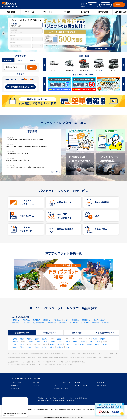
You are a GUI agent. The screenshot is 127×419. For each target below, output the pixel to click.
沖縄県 (68, 347)
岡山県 (60, 344)
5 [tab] (61, 48)
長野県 (60, 342)
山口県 (75, 344)
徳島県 (82, 344)
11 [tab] (75, 48)
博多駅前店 (26, 320)
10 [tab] (72, 48)
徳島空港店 (105, 323)
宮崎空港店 (75, 320)
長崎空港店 (36, 320)
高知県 (104, 344)
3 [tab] (56, 48)
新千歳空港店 (74, 323)
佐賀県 (22, 347)
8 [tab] (68, 48)
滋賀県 (98, 342)
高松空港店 (95, 323)
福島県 (59, 339)
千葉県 (95, 339)
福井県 (45, 342)
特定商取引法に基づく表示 (46, 400)
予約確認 (66, 12)
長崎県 (29, 347)
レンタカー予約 (16, 382)
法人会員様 (85, 12)
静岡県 (75, 342)
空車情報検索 (103, 12)
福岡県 (14, 347)
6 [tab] (63, 48)
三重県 (90, 342)
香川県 (89, 344)
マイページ (36, 385)
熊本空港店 (46, 320)
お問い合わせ (100, 382)
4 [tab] (58, 48)
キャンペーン (48, 12)
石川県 (38, 342)
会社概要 (40, 398)
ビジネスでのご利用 (81, 385)
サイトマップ (70, 400)
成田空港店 (63, 323)
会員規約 (62, 398)
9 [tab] (70, 48)
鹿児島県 (60, 347)
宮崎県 (52, 347)
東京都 (102, 339)
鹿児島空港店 (86, 320)
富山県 (30, 342)
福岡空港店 (15, 320)
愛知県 (83, 342)
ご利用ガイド (58, 385)
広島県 (67, 344)
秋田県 (44, 339)
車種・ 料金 (29, 12)
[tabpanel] (63, 33)
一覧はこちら (54, 172)
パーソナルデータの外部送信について (77, 398)
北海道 (14, 339)
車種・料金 (36, 382)
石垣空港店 (26, 323)
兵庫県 (22, 344)
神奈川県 (15, 342)
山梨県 (53, 342)
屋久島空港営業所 (38, 323)
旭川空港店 (85, 323)
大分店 (66, 320)
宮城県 (37, 339)
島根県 (52, 344)
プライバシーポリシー (51, 398)
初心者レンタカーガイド (61, 388)
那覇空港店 (15, 323)
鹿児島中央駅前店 (99, 320)
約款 (56, 400)
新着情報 (78, 382)
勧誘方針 (62, 400)
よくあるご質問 (101, 385)
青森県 (22, 339)
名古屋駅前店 (52, 323)
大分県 (44, 347)
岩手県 (29, 339)
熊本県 (37, 347)
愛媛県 (97, 344)
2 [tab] (53, 48)
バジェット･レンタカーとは (62, 382)
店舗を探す (11, 12)
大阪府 (14, 344)
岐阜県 (68, 342)
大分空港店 (57, 320)
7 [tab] (65, 48)
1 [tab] (51, 48)
